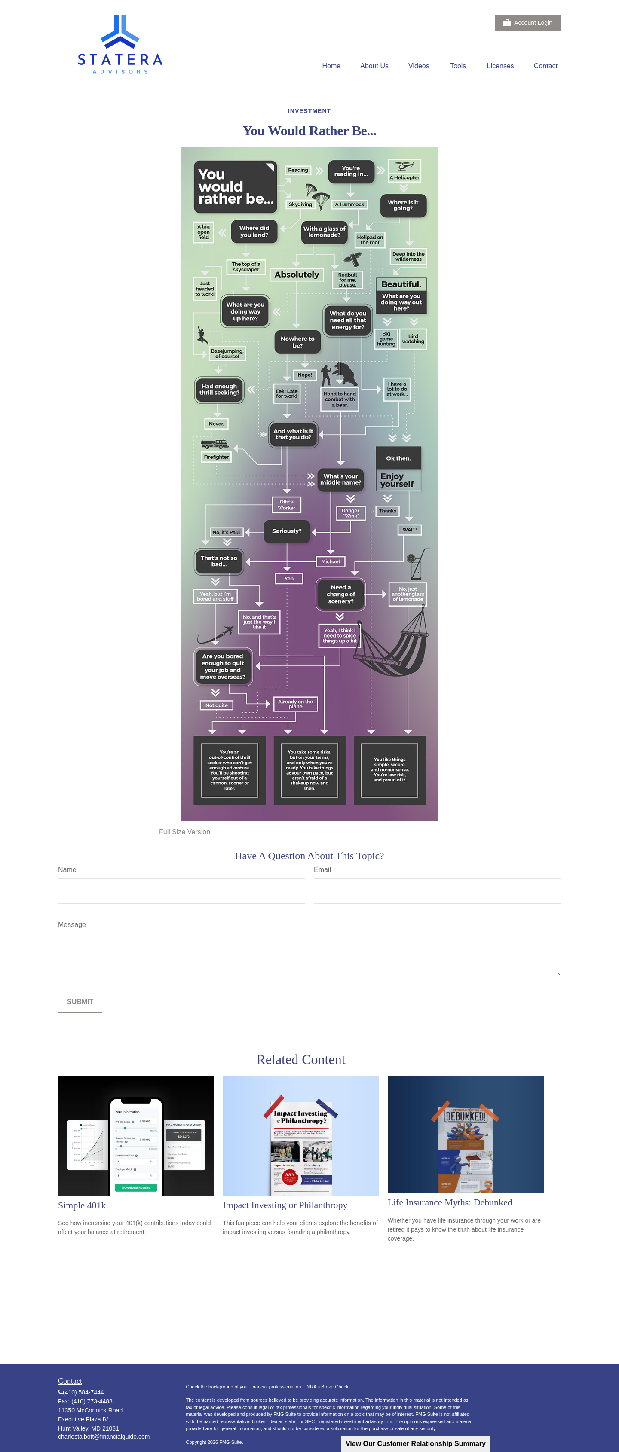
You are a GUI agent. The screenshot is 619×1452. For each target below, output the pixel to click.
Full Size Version (184, 832)
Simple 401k (82, 1205)
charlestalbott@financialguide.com (104, 1436)
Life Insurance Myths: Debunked (450, 1202)
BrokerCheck (335, 1386)
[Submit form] (80, 1002)
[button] (331, 65)
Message (72, 924)
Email (322, 869)
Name (67, 869)
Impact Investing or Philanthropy (285, 1204)
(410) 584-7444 (83, 1392)
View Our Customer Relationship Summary (416, 1443)
